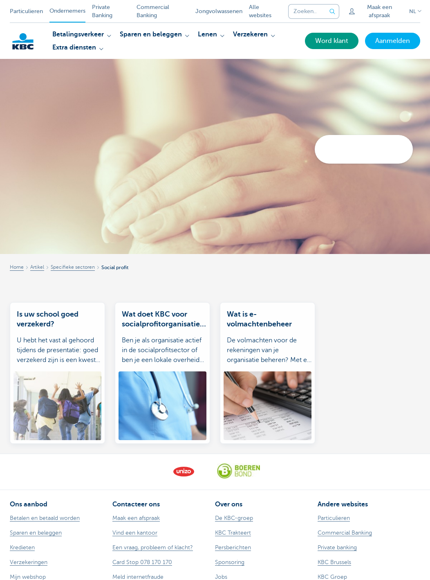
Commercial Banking (153, 11)
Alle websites (260, 11)
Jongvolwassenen (218, 11)
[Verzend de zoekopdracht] (332, 11)
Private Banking (102, 11)
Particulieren (26, 11)
